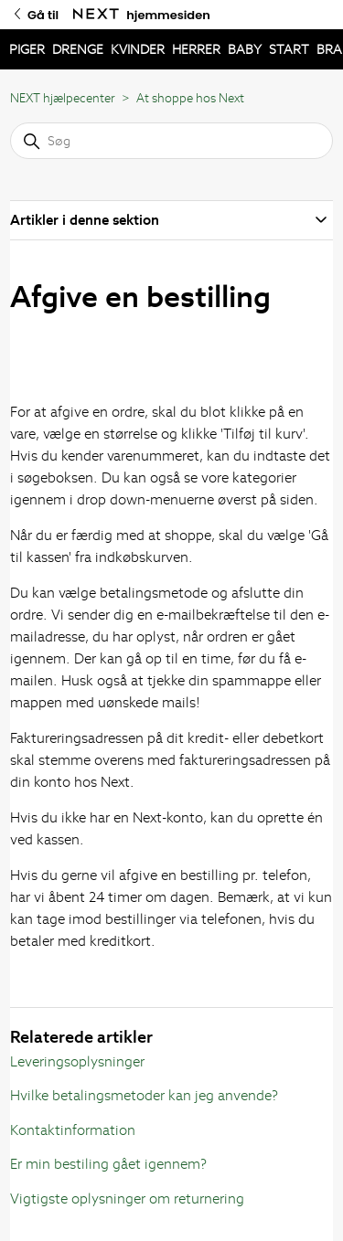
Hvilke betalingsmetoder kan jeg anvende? (144, 1095)
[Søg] (171, 140)
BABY (245, 49)
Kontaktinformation (72, 1130)
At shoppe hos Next (190, 98)
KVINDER (138, 49)
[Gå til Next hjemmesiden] (96, 14)
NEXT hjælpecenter (62, 98)
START (289, 49)
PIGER (27, 49)
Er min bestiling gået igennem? (108, 1163)
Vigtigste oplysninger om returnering (127, 1198)
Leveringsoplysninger (77, 1061)
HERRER (196, 49)
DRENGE (77, 49)
